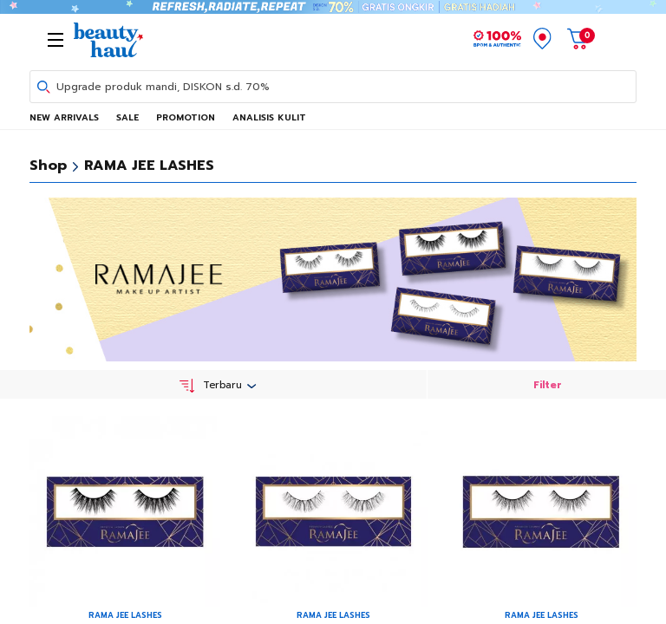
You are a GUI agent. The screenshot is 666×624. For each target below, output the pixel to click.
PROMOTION (185, 117)
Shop (48, 165)
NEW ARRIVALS (64, 117)
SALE (127, 117)
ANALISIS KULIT (269, 117)
